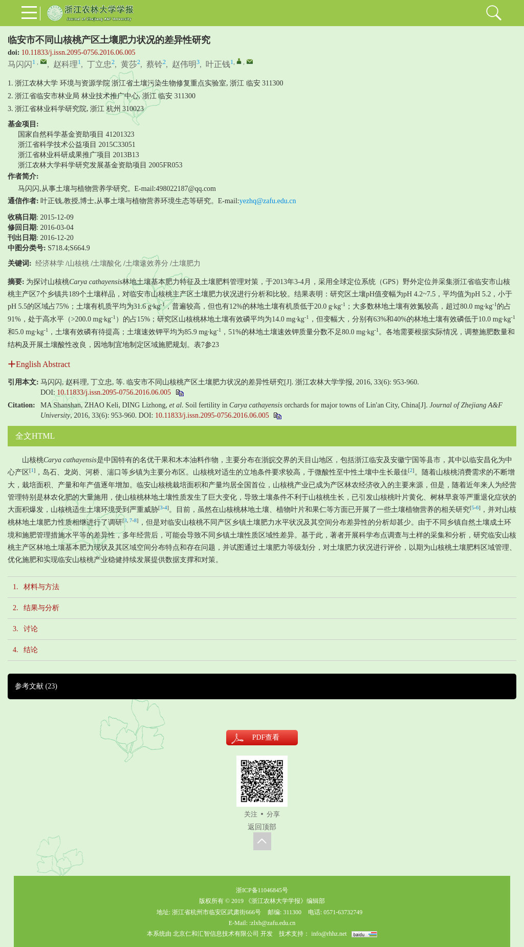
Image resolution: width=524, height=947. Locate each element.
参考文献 (36, 686)
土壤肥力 (186, 263)
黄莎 (129, 64)
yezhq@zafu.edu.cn (267, 201)
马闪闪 (20, 64)
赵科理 (65, 64)
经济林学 (49, 263)
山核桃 (78, 263)
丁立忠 (99, 64)
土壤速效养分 (146, 263)
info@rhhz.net (328, 933)
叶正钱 (218, 64)
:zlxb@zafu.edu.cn (272, 923)
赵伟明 (184, 64)
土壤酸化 (107, 263)
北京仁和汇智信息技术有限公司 (216, 933)
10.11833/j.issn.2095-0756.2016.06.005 (78, 52)
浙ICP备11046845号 (262, 890)
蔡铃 (154, 64)
